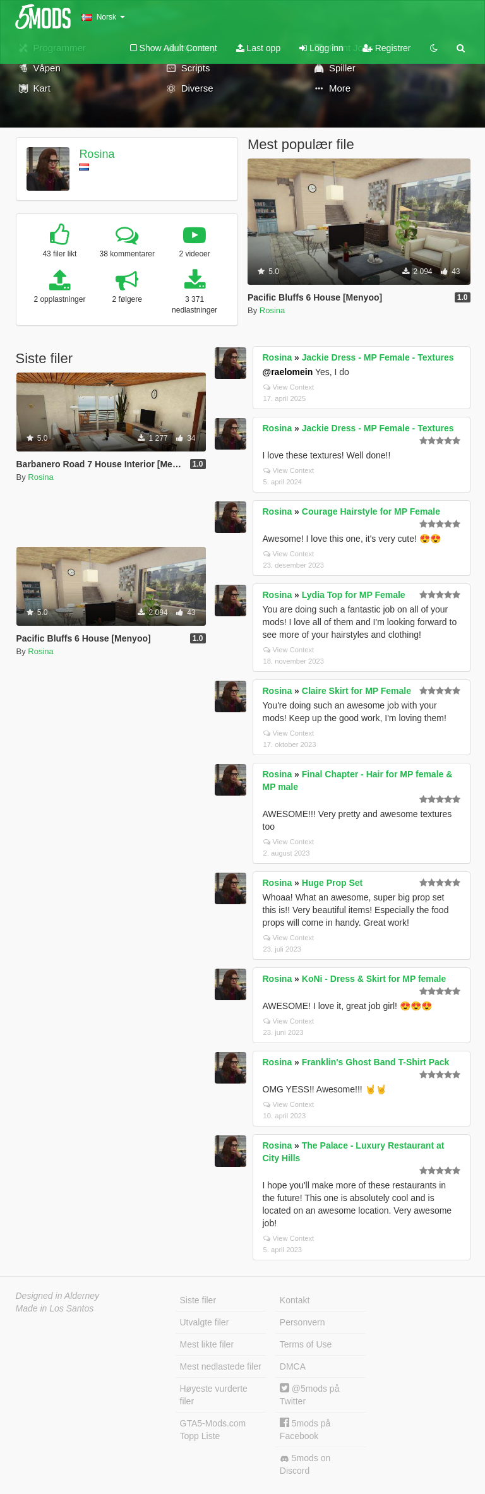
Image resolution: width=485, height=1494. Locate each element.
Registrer (386, 48)
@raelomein (288, 372)
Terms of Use (306, 1344)
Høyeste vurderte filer (214, 1394)
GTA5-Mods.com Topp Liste (213, 1429)
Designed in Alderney (58, 1296)
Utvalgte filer (204, 1322)
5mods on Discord (305, 1464)
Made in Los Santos (55, 1308)
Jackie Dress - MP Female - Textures (378, 357)
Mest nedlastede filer (220, 1366)
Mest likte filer (207, 1344)
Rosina (96, 154)
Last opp (258, 48)
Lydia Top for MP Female (353, 595)
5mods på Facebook (305, 1429)
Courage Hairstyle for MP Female (371, 511)
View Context (288, 387)
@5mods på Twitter (310, 1394)
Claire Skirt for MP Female (356, 691)
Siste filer (198, 1300)
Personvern (302, 1322)
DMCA (293, 1366)
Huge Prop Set (332, 883)
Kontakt (294, 1300)
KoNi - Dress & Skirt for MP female (374, 979)
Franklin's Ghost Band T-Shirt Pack (376, 1062)
